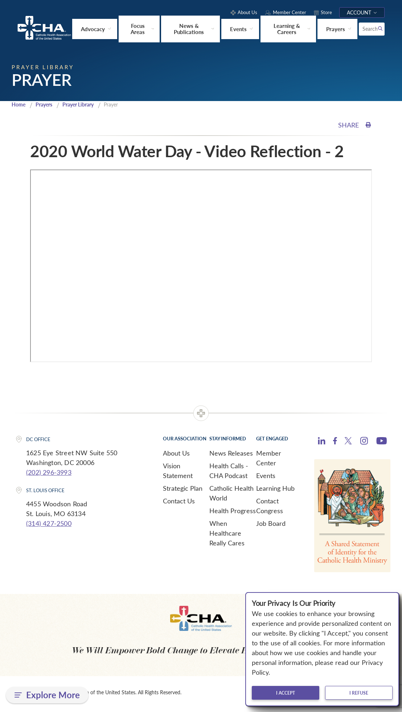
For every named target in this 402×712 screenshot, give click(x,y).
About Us (176, 455)
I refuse (358, 693)
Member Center (268, 460)
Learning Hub (275, 490)
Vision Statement (178, 473)
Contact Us (179, 503)
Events (265, 478)
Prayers (46, 106)
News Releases (231, 455)
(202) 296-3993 (48, 474)
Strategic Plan (182, 490)
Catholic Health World (231, 495)
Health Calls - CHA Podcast (228, 473)
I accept (285, 693)
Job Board (271, 526)
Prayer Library (84, 106)
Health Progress (232, 513)
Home (19, 106)
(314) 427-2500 (48, 525)
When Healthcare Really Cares (227, 536)
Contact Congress (269, 508)
